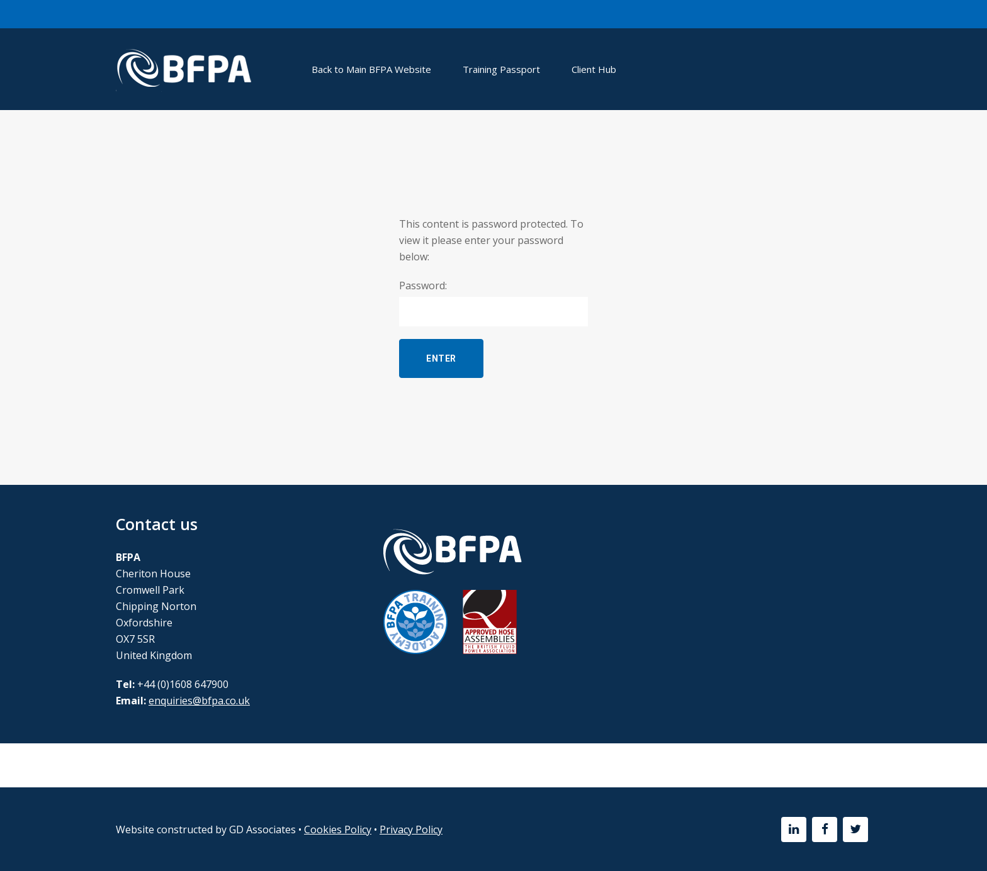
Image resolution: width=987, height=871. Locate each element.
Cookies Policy (337, 829)
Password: (493, 302)
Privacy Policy (411, 829)
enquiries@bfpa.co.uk (199, 700)
